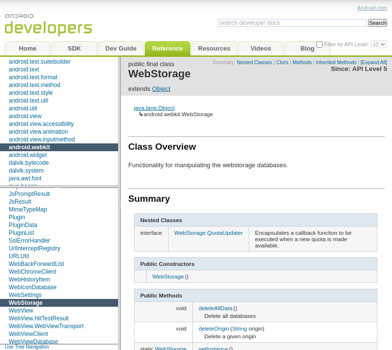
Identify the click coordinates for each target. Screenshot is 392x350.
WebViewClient (28, 334)
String (239, 328)
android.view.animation (38, 131)
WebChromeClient (32, 271)
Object (161, 88)
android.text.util (28, 100)
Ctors (282, 62)
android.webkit (29, 147)
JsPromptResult (29, 194)
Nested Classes (255, 62)
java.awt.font (25, 178)
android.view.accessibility (41, 124)
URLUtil (19, 256)
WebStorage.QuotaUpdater (208, 232)
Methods (302, 62)
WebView (21, 310)
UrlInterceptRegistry (34, 248)
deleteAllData (216, 308)
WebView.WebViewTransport (46, 326)
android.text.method (34, 85)
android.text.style (31, 92)
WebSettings (25, 295)
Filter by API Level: (347, 44)
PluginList (21, 232)
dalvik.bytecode (29, 162)
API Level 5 (369, 68)
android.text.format (33, 77)
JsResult (20, 201)
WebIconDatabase (33, 287)
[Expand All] (373, 62)
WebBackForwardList (36, 264)
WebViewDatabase (33, 341)
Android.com (372, 8)
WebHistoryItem (29, 279)
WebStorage (26, 302)
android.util (23, 108)
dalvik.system (26, 170)
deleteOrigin (214, 328)
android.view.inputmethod (42, 139)
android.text (24, 69)
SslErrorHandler (29, 240)
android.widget (28, 155)
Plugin (17, 217)
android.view (25, 116)
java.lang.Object (154, 108)
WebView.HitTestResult (39, 318)
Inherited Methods (336, 62)
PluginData (23, 225)
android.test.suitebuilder (39, 61)
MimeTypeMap (28, 209)
